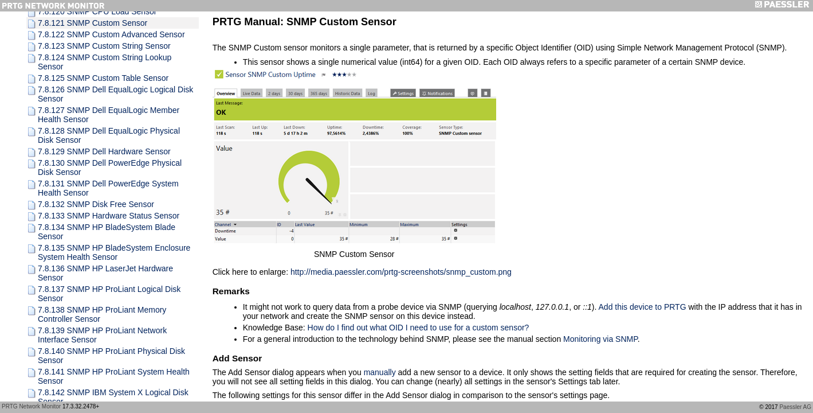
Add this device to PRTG (642, 306)
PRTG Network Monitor (31, 406)
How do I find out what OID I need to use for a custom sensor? (418, 327)
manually (380, 372)
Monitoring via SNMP (600, 339)
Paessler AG (795, 407)
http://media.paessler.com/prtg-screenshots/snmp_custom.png (401, 271)
